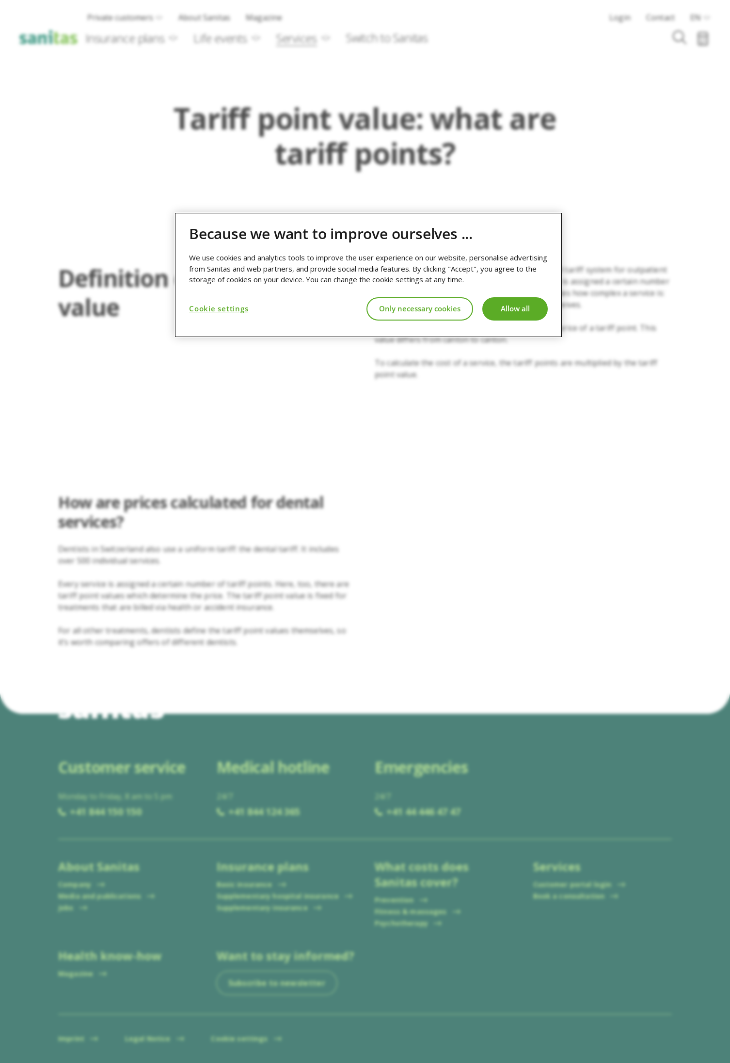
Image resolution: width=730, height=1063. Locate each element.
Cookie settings (218, 308)
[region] (368, 275)
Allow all (515, 308)
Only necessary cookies (419, 308)
